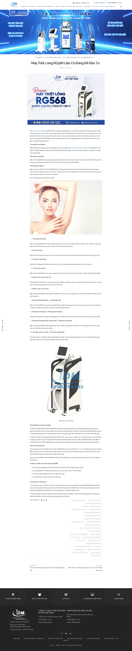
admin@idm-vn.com (114, 2)
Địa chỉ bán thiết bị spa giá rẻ (92, 525)
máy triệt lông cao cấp (94, 540)
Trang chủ (24, 6)
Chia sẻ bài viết (35, 500)
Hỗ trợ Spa (32, 6)
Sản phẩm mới (87, 6)
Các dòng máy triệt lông (78, 500)
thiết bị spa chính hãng (94, 549)
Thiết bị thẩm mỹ (61, 6)
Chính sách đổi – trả (111, 638)
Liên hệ (2, 322)
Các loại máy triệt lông (94, 500)
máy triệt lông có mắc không (83, 546)
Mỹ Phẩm (95, 6)
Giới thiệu (2, 328)
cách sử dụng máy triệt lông (93, 503)
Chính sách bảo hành (93, 638)
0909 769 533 (99, 3)
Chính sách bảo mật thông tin (34, 638)
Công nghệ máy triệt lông (79, 509)
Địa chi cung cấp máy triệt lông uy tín (90, 528)
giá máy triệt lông (96, 534)
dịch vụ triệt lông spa (95, 531)
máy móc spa (81, 540)
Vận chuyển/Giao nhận (74, 638)
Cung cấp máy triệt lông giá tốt (92, 518)
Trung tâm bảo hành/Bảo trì (46, 6)
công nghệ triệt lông (95, 509)
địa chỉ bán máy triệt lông (93, 521)
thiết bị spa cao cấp (79, 549)
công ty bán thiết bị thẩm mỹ (92, 515)
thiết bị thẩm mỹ (96, 555)
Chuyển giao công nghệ (74, 6)
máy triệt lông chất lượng (94, 543)
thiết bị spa (97, 546)
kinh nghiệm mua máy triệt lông (92, 537)
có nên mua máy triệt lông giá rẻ (91, 506)
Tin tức (101, 6)
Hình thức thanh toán (55, 638)
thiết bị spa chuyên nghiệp (80, 552)
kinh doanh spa (75, 537)
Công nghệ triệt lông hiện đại (93, 512)
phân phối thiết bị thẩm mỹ (80, 148)
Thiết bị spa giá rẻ (96, 552)
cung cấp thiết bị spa (77, 521)
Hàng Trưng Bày (110, 6)
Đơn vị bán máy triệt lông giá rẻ (79, 534)
